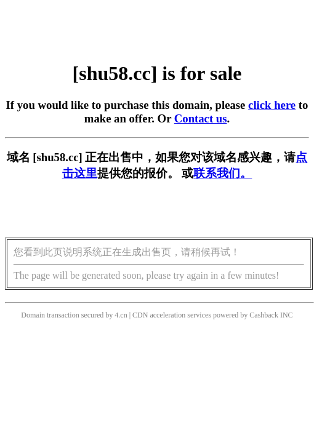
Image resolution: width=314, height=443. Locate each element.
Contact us (200, 118)
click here (272, 104)
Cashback (263, 315)
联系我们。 (222, 173)
